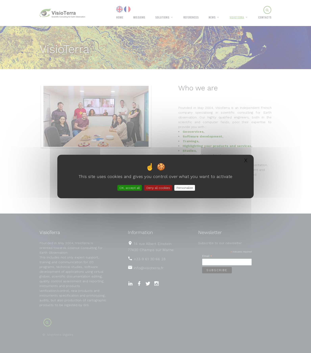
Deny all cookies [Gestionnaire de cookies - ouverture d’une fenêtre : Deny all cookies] (158, 188)
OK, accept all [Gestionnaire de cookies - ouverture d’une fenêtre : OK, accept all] (129, 188)
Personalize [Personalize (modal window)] (184, 188)
